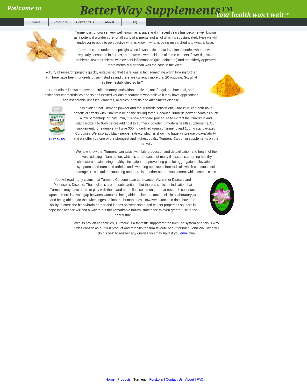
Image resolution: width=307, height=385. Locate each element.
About (189, 379)
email (184, 233)
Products (124, 379)
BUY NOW (57, 139)
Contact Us (174, 379)
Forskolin (156, 379)
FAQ (200, 379)
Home (110, 379)
